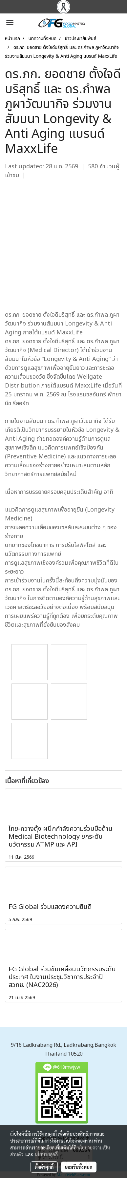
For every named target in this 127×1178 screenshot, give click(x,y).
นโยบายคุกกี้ (46, 1154)
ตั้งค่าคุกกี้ (44, 1167)
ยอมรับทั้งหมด (79, 1167)
